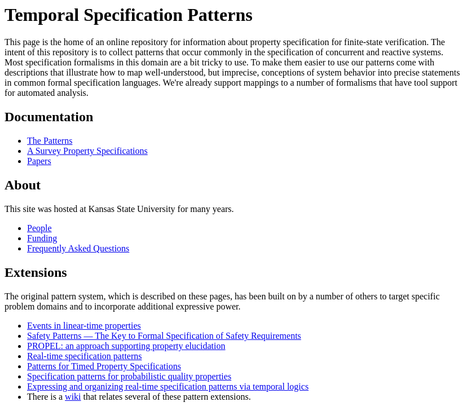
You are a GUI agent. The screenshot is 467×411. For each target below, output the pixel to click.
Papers (39, 161)
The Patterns (49, 140)
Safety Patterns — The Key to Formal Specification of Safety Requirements (164, 336)
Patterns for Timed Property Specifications (104, 366)
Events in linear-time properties (84, 325)
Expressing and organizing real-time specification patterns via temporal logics (168, 386)
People (39, 228)
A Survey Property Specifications (87, 151)
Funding (42, 238)
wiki (73, 396)
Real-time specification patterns (84, 356)
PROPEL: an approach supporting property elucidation (126, 346)
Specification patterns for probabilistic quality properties (129, 376)
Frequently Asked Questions (78, 248)
